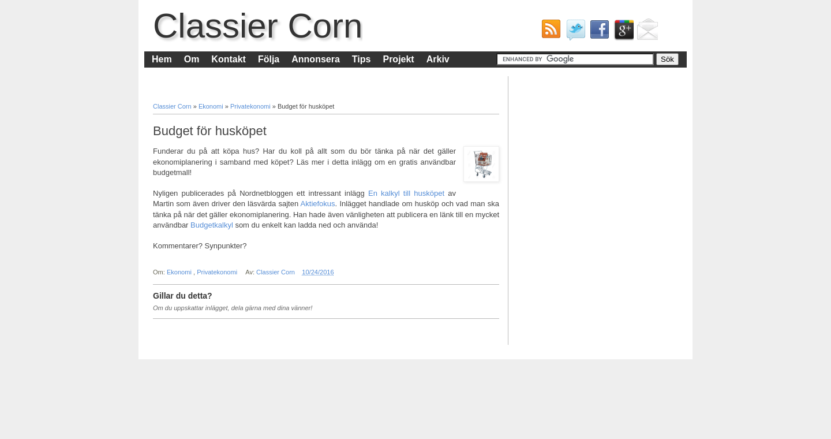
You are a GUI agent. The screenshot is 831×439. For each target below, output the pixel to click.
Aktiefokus (318, 203)
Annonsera (315, 59)
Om (192, 59)
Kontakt (228, 59)
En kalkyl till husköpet (406, 193)
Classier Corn (257, 25)
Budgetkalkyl (211, 225)
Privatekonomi (251, 106)
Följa (268, 59)
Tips (361, 59)
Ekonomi (212, 106)
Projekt (398, 59)
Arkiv (438, 59)
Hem (162, 59)
